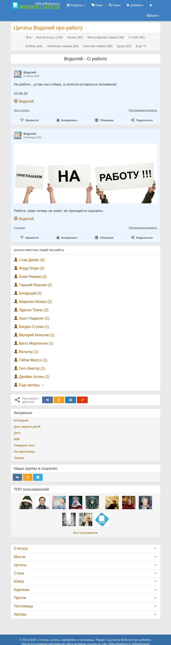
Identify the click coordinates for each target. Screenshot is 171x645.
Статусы (21, 548)
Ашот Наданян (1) (34, 318)
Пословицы (23, 606)
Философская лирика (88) (105, 37)
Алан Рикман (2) (33, 277)
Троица (19, 458)
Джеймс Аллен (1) (34, 377)
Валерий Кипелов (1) (36, 335)
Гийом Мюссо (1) (33, 360)
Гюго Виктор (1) (32, 368)
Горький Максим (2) (35, 285)
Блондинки (21, 420)
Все (28, 37)
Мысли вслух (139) (49, 37)
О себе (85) (137, 37)
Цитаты (20, 565)
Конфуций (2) (30, 293)
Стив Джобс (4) (32, 260)
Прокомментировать (143, 110)
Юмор (19, 581)
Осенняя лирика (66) (97, 46)
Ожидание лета (24, 445)
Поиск (115, 5)
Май (17, 439)
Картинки (21, 590)
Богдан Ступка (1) (34, 327)
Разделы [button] (76, 5)
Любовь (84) (33, 46)
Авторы (20, 614)
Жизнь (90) (75, 37)
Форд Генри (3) (31, 268)
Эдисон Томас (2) (33, 310)
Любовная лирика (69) (63, 46)
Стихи (19, 573)
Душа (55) (124, 46)
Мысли (20, 557)
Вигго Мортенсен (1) (36, 343)
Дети (17, 433)
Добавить (135, 5)
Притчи (20, 598)
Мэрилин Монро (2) (35, 302)
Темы (96, 5)
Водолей (30, 72)
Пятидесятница (24, 451)
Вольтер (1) (28, 352)
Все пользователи (85, 532)
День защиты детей (27, 426)
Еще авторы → (31, 385)
